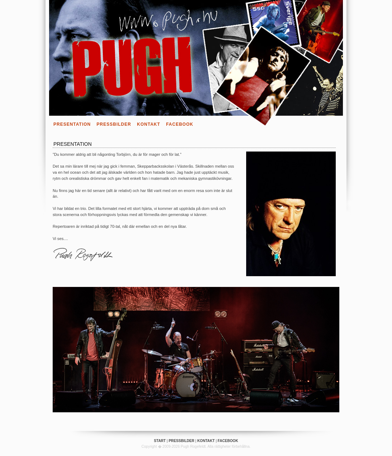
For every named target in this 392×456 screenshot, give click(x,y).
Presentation (72, 124)
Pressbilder (114, 124)
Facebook (179, 124)
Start (160, 441)
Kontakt (148, 124)
